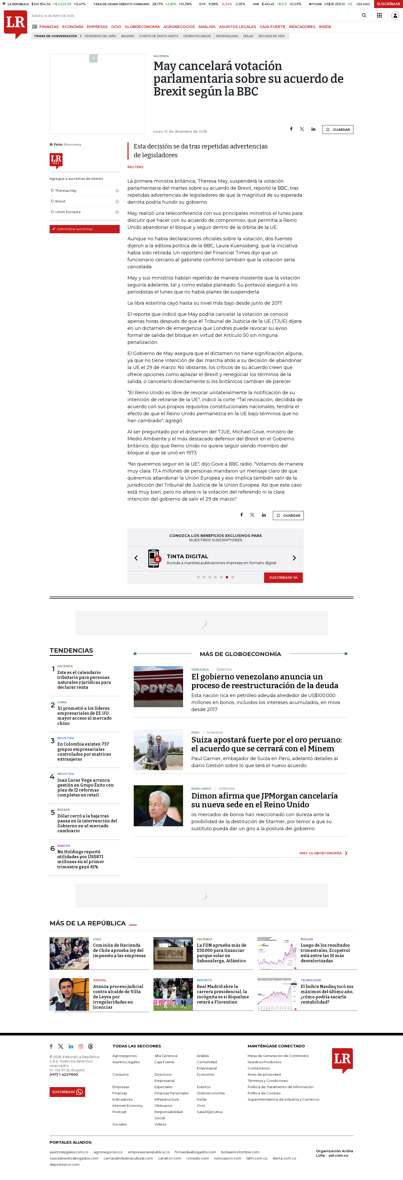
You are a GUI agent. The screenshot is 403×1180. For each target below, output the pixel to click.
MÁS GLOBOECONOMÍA (321, 853)
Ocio (201, 1105)
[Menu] (35, 26)
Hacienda (65, 666)
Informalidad (227, 36)
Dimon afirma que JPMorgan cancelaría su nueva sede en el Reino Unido (264, 800)
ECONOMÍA (72, 26)
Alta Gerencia (166, 1056)
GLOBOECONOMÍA (142, 26)
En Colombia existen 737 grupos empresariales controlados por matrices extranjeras (84, 752)
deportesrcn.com (64, 1164)
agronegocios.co (108, 1152)
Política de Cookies (264, 1093)
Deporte (204, 980)
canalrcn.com (169, 1158)
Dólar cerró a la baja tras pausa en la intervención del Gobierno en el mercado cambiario (87, 824)
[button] (134, 559)
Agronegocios (124, 1056)
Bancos (63, 846)
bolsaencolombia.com (240, 1152)
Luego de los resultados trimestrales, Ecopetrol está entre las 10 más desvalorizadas (325, 953)
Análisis (203, 1056)
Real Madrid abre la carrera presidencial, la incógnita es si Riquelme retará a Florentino (223, 994)
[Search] (363, 15)
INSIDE (325, 26)
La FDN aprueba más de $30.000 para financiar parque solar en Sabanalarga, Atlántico (221, 953)
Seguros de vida (271, 36)
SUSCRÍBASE (388, 4)
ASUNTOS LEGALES (237, 26)
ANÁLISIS (207, 26)
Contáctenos (259, 1068)
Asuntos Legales (126, 1062)
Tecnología (311, 980)
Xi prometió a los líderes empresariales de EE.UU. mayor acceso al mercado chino (84, 716)
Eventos (203, 1087)
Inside (202, 1099)
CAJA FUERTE (272, 26)
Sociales (119, 1124)
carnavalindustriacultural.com (128, 1158)
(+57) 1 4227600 (64, 1074)
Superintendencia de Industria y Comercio (283, 1099)
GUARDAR (338, 129)
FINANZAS (49, 26)
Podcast (119, 1112)
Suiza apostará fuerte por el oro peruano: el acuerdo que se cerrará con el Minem (266, 744)
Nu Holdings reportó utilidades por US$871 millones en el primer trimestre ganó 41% (80, 859)
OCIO (116, 26)
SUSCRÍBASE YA (283, 577)
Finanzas (119, 1093)
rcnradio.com (197, 1158)
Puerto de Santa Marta (158, 36)
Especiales (163, 1087)
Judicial (99, 980)
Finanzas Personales (172, 1093)
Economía (205, 1074)
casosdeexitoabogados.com (74, 1158)
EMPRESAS (97, 26)
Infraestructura (167, 1099)
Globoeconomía (211, 1093)
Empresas (120, 1087)
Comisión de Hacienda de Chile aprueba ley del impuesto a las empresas (119, 950)
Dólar (248, 36)
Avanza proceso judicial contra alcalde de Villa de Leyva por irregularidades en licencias (118, 997)
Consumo (120, 1074)
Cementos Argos (197, 36)
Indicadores (122, 1099)
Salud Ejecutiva (210, 1112)
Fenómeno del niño (100, 36)
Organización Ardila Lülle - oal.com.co (334, 1153)
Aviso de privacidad (264, 1074)
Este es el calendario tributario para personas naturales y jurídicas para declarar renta (84, 680)
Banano (127, 36)
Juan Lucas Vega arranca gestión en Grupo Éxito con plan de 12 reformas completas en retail (85, 788)
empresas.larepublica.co (149, 1152)
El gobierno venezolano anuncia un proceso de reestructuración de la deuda (265, 681)
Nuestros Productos (264, 1062)
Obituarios (163, 1105)
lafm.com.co (256, 1158)
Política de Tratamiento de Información (280, 1087)
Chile (97, 939)
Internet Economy (127, 1105)
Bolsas (63, 809)
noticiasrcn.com (227, 1158)
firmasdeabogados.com (195, 1152)
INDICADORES (302, 26)
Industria (65, 738)
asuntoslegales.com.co (69, 1152)
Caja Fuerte (164, 1062)
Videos (160, 1124)
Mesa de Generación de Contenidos (278, 1056)
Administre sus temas (72, 229)
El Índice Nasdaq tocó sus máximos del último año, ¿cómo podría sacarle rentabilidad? (327, 994)
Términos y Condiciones (268, 1081)
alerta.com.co (284, 1158)
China (61, 702)
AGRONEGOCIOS (179, 26)
